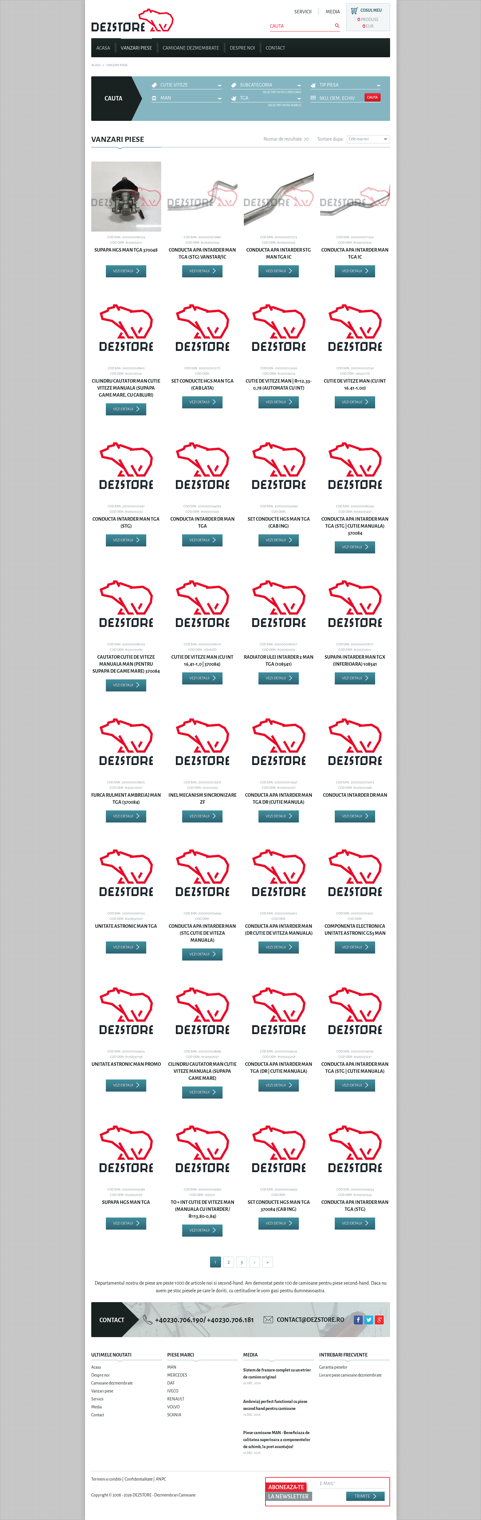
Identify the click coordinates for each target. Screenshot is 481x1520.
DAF (171, 1383)
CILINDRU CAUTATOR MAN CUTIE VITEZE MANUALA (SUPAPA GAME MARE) (202, 1071)
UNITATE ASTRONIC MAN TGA (126, 926)
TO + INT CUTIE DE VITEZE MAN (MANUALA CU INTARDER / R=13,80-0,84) (202, 1209)
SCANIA (174, 1415)
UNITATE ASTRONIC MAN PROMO (126, 1064)
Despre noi (242, 48)
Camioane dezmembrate (191, 48)
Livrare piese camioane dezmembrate (350, 1375)
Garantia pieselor (333, 1367)
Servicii (303, 11)
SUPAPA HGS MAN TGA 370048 (126, 250)
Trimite (362, 1496)
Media (333, 11)
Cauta (372, 97)
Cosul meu (371, 10)
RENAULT (175, 1399)
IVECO (172, 1391)
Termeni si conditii (106, 1479)
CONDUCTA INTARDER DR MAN (355, 795)
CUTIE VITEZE (174, 84)
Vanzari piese (136, 48)
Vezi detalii (123, 271)
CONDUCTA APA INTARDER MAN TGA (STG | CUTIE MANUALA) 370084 (354, 526)
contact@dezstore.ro (310, 1320)
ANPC (161, 1479)
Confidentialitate (139, 1479)
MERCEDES (177, 1375)
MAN (166, 98)
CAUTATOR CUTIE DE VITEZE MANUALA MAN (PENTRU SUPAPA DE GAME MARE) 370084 (126, 664)
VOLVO (173, 1407)
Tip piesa (329, 84)
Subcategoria (256, 84)
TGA (244, 98)
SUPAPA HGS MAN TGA (126, 1202)
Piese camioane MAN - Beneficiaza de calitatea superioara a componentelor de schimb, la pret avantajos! (276, 1440)
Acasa (103, 48)
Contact (275, 48)
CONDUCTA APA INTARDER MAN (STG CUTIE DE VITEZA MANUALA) (202, 933)
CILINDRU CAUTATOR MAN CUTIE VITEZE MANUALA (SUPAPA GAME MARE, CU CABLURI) (126, 388)
